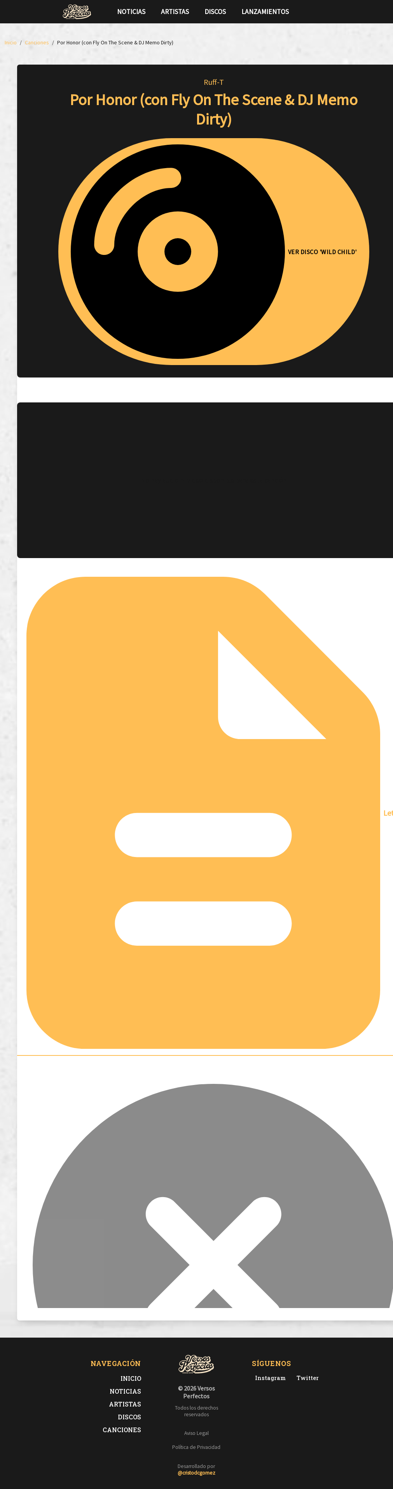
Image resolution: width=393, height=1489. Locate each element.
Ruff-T (214, 82)
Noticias (131, 11)
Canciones (122, 1430)
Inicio (131, 1378)
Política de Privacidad (196, 1447)
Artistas (175, 11)
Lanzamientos (265, 11)
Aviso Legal (196, 1433)
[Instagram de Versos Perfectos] (269, 1378)
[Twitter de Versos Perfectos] (306, 1378)
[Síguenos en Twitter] (316, 12)
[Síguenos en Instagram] (329, 12)
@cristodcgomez (196, 1473)
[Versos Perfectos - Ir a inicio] (77, 11)
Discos (215, 11)
